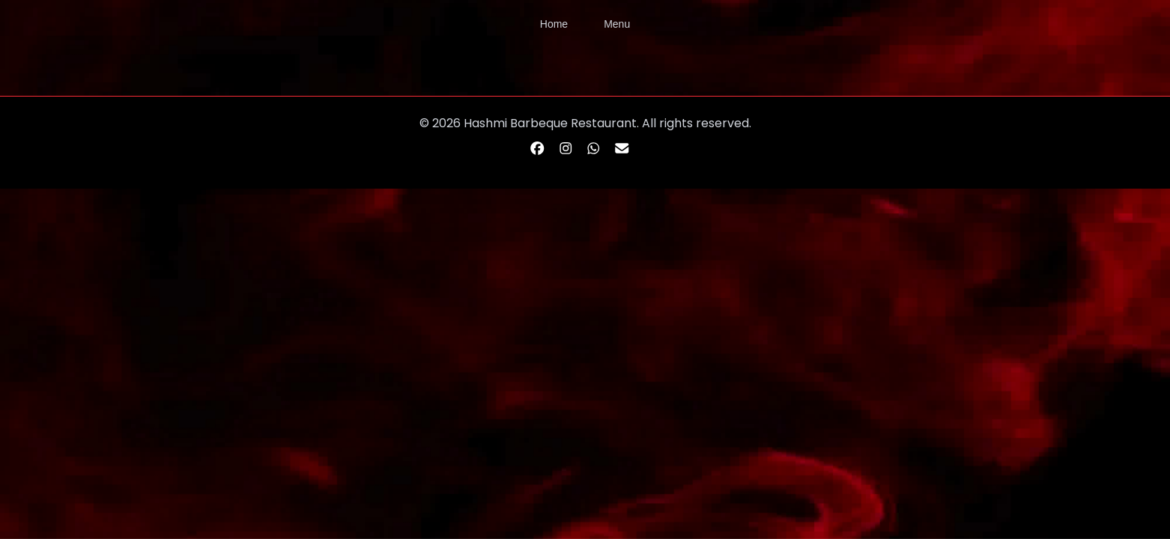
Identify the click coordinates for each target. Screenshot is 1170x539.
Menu (617, 24)
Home (554, 24)
